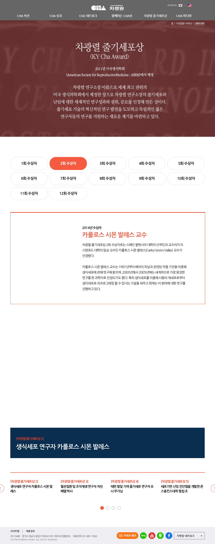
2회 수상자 (68, 163)
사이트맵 (14, 531)
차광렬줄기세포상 (184, 23)
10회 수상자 (186, 178)
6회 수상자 (29, 178)
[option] (32, 486)
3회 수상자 (107, 163)
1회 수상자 (29, 163)
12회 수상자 (68, 193)
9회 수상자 (147, 178)
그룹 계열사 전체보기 (189, 535)
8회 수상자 (107, 178)
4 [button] (119, 508)
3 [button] (113, 508)
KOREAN (175, 5)
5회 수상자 (186, 163)
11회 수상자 (29, 193)
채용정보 (30, 531)
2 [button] (108, 508)
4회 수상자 (147, 163)
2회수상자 (199, 23)
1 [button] (102, 508)
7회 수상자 (68, 178)
